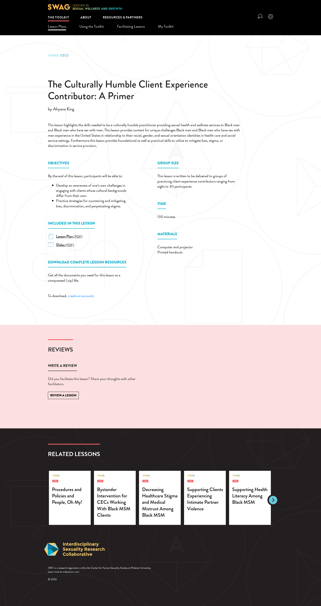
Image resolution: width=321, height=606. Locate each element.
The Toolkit (58, 17)
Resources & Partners (122, 17)
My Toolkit (166, 26)
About (86, 17)
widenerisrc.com (70, 572)
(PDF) (69, 236)
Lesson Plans (57, 26)
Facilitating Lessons (131, 26)
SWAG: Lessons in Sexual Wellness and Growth (85, 7)
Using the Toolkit (91, 26)
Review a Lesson (63, 395)
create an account (81, 295)
